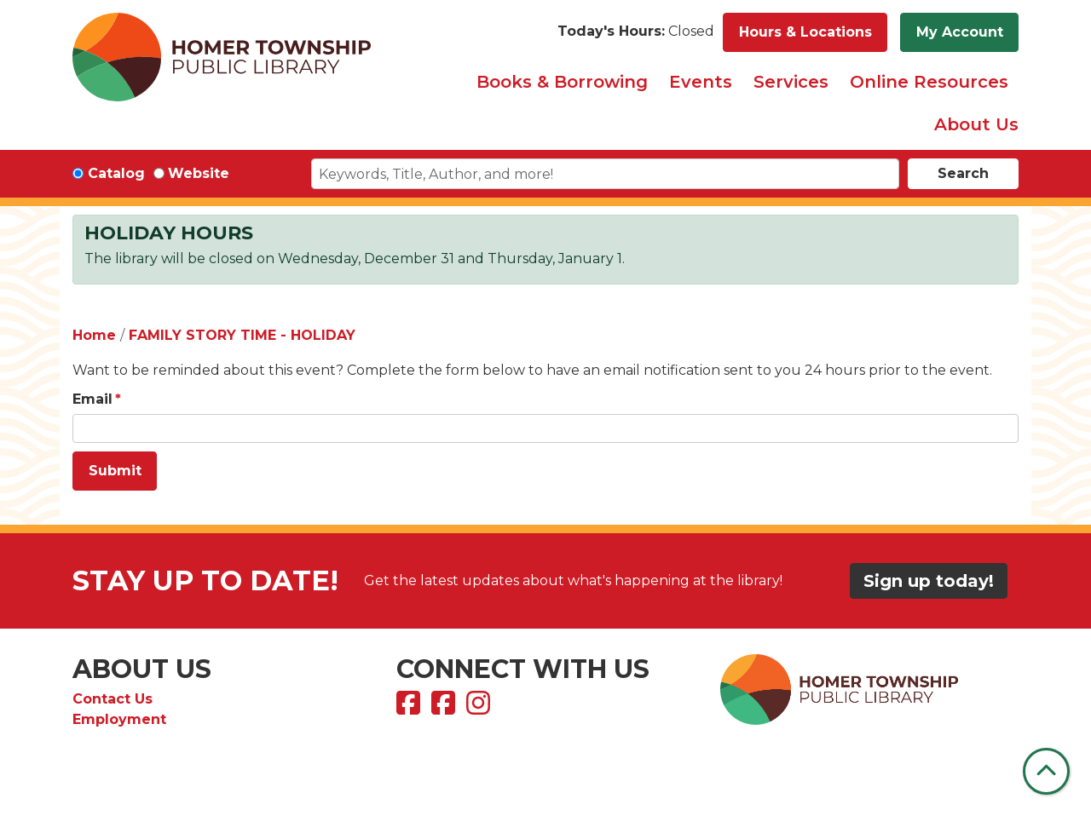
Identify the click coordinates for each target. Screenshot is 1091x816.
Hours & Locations (805, 32)
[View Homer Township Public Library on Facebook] (410, 708)
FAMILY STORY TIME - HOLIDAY (242, 335)
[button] (635, 32)
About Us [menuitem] (976, 124)
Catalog (116, 173)
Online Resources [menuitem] (929, 82)
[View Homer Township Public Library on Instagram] (480, 708)
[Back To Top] (1046, 771)
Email (92, 399)
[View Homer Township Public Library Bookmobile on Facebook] (445, 708)
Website (198, 173)
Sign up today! (928, 581)
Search (963, 173)
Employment (119, 719)
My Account (959, 32)
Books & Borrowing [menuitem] (562, 82)
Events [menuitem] (700, 82)
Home (94, 335)
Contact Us (112, 699)
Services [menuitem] (790, 82)
